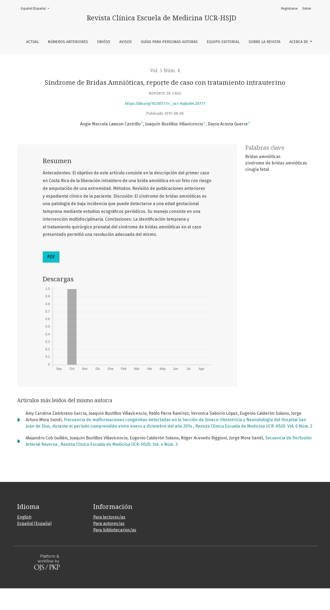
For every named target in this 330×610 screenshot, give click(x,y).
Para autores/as (109, 523)
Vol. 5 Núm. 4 (165, 70)
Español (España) (37, 8)
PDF (51, 256)
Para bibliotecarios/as (114, 529)
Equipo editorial (223, 42)
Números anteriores (68, 42)
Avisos (125, 42)
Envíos (103, 42)
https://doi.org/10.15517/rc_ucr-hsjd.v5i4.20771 (165, 103)
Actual (32, 42)
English (24, 517)
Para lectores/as (109, 517)
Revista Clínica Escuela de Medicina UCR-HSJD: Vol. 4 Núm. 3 (119, 444)
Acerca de (299, 42)
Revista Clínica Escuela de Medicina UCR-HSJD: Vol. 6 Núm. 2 (253, 426)
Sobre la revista (264, 42)
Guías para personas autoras (169, 42)
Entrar (307, 8)
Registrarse (289, 8)
